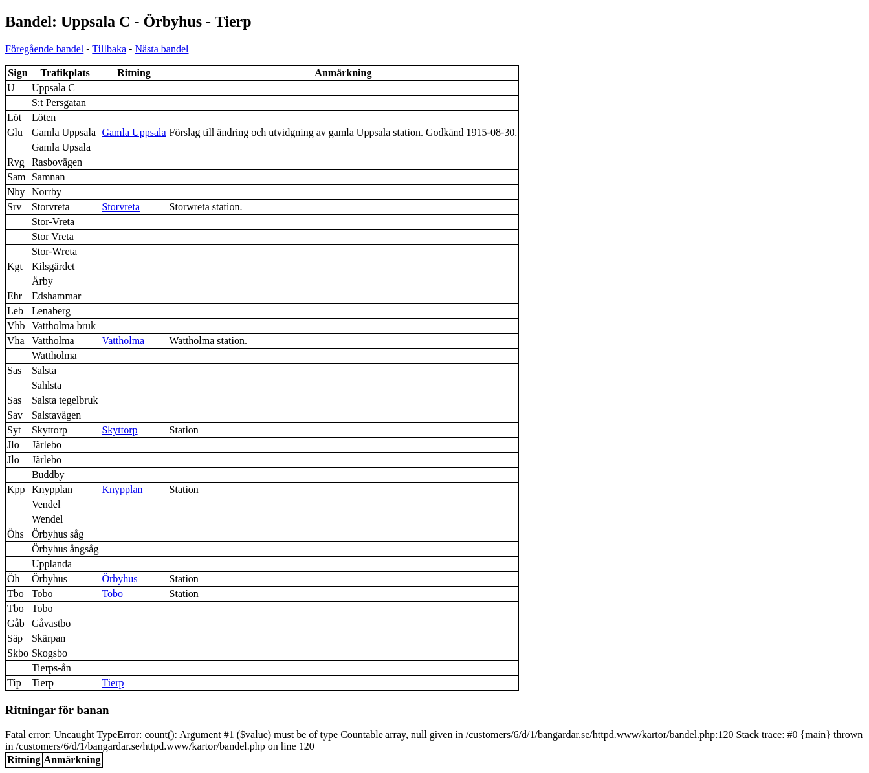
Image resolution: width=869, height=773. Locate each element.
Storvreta (121, 206)
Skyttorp (119, 429)
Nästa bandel (161, 48)
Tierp (113, 682)
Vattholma (123, 340)
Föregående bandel (44, 48)
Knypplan (122, 489)
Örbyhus (119, 578)
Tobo (112, 593)
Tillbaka (109, 48)
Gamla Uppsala (134, 132)
